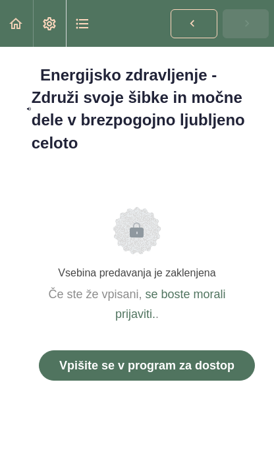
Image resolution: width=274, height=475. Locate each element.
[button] (16, 23)
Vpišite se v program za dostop (146, 365)
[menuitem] (49, 23)
